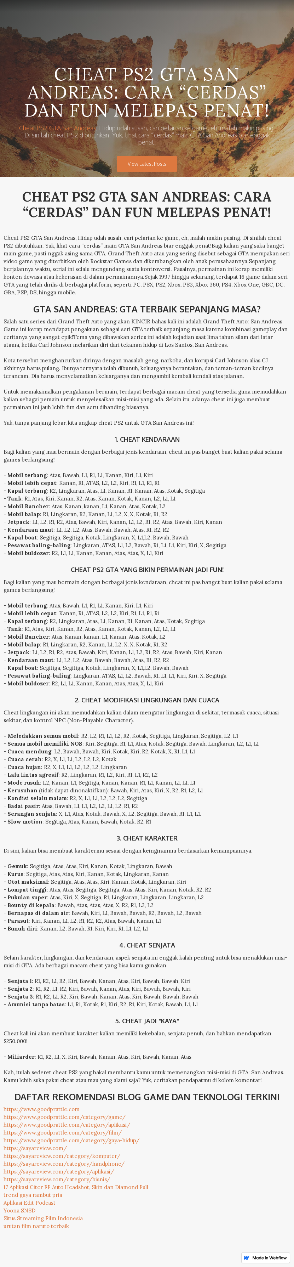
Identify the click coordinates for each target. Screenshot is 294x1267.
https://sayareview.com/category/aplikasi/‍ (59, 1171)
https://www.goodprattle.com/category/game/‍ (65, 1117)
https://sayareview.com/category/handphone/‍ (64, 1163)
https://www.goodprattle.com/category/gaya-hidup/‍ (71, 1140)
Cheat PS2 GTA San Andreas (57, 128)
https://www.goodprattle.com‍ (42, 1109)
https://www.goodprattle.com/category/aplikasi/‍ (67, 1124)
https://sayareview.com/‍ (35, 1148)
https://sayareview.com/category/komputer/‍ (62, 1156)
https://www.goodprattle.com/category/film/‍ (63, 1132)
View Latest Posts (147, 164)
